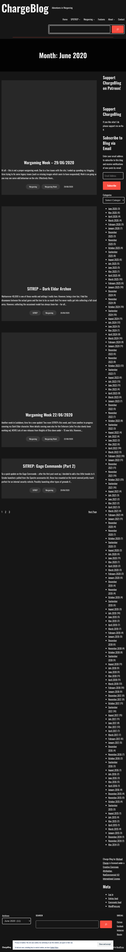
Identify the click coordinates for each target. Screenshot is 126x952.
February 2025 (114, 283)
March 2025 (113, 279)
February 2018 (114, 687)
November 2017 (114, 699)
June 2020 (112, 558)
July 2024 (112, 322)
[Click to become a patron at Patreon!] (114, 100)
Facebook (120, 926)
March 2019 (113, 628)
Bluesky (119, 934)
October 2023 (114, 365)
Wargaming (33, 186)
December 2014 (115, 836)
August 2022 (113, 432)
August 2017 (113, 715)
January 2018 (113, 691)
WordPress (120, 947)
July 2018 (112, 668)
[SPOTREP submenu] (79, 19)
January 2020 (114, 577)
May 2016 (112, 781)
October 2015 (114, 801)
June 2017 (112, 723)
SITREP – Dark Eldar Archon (49, 288)
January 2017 (113, 742)
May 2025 (112, 271)
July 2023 (112, 381)
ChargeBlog (25, 7)
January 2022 (113, 460)
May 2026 (112, 212)
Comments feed (114, 902)
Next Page (92, 511)
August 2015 (113, 813)
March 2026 (113, 220)
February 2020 (114, 573)
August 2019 (113, 609)
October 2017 (113, 703)
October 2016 (114, 758)
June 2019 (112, 617)
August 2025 (113, 259)
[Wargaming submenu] (94, 19)
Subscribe (111, 185)
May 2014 (112, 844)
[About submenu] (114, 19)
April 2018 (112, 679)
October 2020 (114, 538)
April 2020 (112, 566)
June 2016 (112, 778)
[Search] (118, 29)
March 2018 (113, 683)
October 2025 (114, 248)
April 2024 (112, 334)
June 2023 (112, 385)
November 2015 (115, 797)
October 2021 (114, 479)
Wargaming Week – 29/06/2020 (49, 162)
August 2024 (113, 318)
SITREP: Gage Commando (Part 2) (49, 466)
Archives (5, 915)
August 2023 (113, 377)
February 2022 (114, 456)
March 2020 (113, 570)
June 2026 (112, 208)
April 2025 (112, 275)
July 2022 (112, 436)
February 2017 (114, 738)
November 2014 (115, 840)
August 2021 (113, 491)
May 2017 (112, 727)
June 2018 (112, 672)
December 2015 (115, 793)
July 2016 (112, 774)
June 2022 (112, 440)
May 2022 (112, 444)
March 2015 (113, 829)
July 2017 (112, 719)
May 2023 (112, 389)
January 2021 (113, 518)
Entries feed (113, 898)
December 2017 (114, 695)
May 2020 (112, 562)
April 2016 (112, 785)
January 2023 (113, 401)
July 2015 (112, 817)
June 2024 (112, 326)
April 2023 (112, 393)
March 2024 (113, 338)
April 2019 (112, 624)
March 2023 (113, 397)
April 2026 (112, 216)
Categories (107, 195)
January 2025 (113, 287)
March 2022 (113, 452)
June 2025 (112, 267)
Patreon (119, 922)
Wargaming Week (51, 186)
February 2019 (114, 632)
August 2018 (113, 664)
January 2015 (113, 833)
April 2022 (112, 448)
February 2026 (114, 224)
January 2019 (113, 636)
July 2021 (112, 495)
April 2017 (112, 730)
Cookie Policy (54, 947)
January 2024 (113, 346)
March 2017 (113, 734)
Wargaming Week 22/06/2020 (49, 414)
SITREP (35, 312)
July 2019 (112, 613)
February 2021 (114, 514)
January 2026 (114, 228)
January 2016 (113, 789)
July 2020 (112, 554)
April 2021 (112, 507)
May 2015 (112, 821)
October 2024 (114, 306)
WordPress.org (114, 906)
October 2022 (114, 420)
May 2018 (112, 676)
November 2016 (115, 754)
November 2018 (115, 648)
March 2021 (113, 511)
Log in (110, 894)
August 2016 (113, 770)
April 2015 (112, 825)
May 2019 (112, 620)
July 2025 (112, 263)
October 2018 (114, 652)
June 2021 (112, 499)
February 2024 (114, 342)
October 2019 (114, 597)
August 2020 (113, 550)
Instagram (120, 930)
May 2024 (112, 330)
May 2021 (112, 503)
